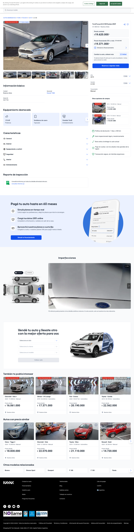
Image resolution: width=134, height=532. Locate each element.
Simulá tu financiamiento (26, 237)
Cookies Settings (88, 3)
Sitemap (126, 523)
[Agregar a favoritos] (128, 24)
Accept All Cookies (116, 3)
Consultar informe (18, 184)
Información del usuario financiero (79, 523)
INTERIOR (29, 272)
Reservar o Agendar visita (110, 66)
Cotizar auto (38, 354)
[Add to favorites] (31, 375)
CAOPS (99, 486)
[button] (123, 54)
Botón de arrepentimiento (114, 523)
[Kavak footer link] (8, 490)
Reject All (102, 3)
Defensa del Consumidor (98, 523)
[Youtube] (13, 506)
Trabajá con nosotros (66, 494)
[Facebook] (4, 506)
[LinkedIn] (18, 506)
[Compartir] (124, 24)
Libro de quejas (101, 481)
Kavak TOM (51, 93)
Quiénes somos (64, 490)
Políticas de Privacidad (45, 523)
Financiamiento (26, 486)
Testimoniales (64, 481)
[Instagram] (9, 506)
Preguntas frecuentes (28, 498)
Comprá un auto (27, 481)
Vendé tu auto (26, 490)
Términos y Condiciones (60, 523)
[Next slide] (87, 45)
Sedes (24, 494)
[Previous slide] (50, 286)
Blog (61, 486)
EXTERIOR (18, 272)
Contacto (62, 498)
